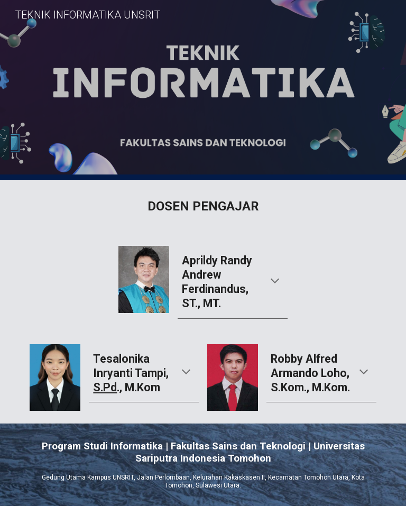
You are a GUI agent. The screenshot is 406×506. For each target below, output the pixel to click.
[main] (203, 206)
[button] (275, 282)
